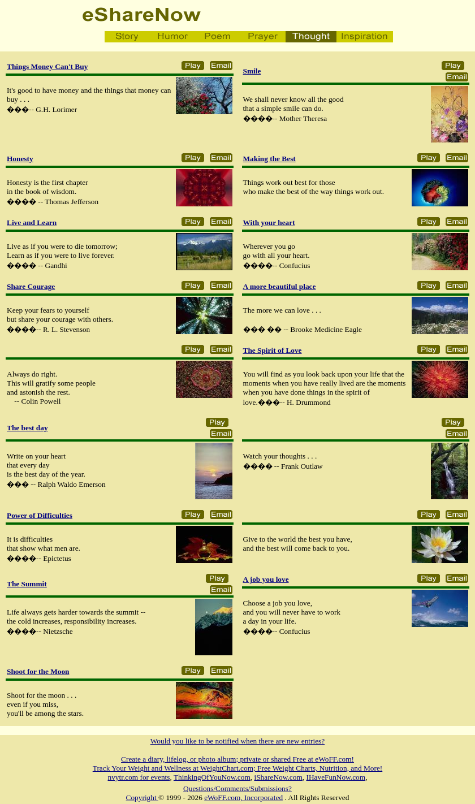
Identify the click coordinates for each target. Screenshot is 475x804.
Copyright (142, 797)
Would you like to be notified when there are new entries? (237, 741)
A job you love (266, 579)
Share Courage (31, 286)
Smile (252, 71)
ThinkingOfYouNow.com (212, 777)
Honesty (20, 158)
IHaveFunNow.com (336, 777)
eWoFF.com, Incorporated (243, 797)
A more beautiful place (279, 286)
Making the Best (269, 158)
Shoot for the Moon (38, 671)
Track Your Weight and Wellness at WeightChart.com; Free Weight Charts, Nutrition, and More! (237, 768)
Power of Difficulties (39, 515)
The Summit (27, 584)
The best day (27, 427)
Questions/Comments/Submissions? (237, 788)
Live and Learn (32, 222)
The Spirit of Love (272, 350)
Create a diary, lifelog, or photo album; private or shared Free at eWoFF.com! (237, 759)
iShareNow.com (278, 777)
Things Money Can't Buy (47, 66)
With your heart (269, 222)
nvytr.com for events (139, 777)
